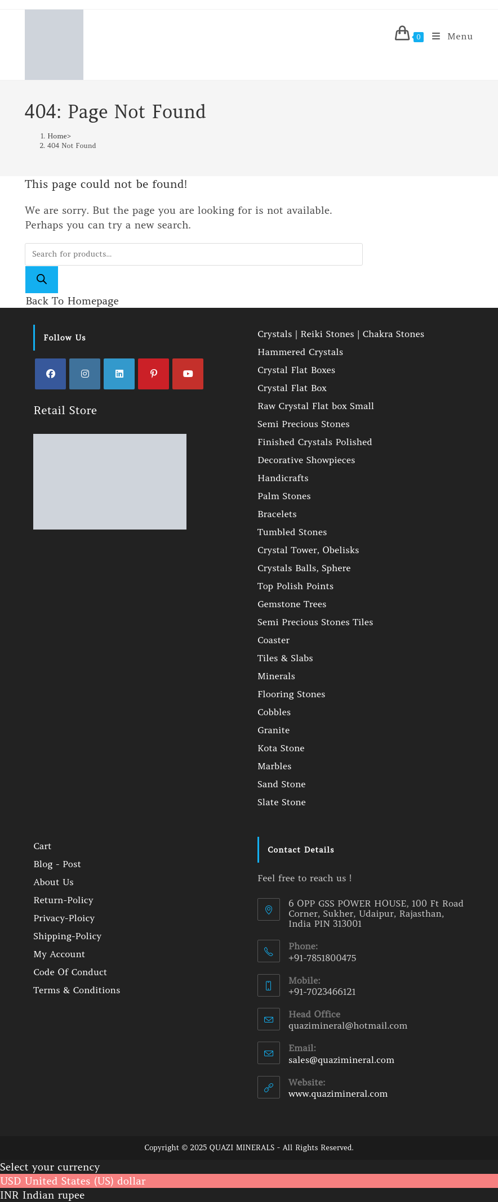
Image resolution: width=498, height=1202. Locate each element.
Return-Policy (63, 899)
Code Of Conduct (70, 971)
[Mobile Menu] (448, 36)
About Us (53, 881)
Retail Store (65, 410)
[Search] (42, 280)
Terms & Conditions (76, 989)
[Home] (57, 136)
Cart (42, 845)
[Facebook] (50, 373)
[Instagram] (84, 373)
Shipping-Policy (67, 935)
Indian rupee (54, 1194)
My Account (59, 953)
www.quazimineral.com (338, 1093)
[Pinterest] (153, 373)
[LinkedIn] (119, 373)
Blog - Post (57, 863)
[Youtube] (187, 373)
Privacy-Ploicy (64, 917)
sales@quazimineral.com (341, 1059)
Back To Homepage (72, 300)
